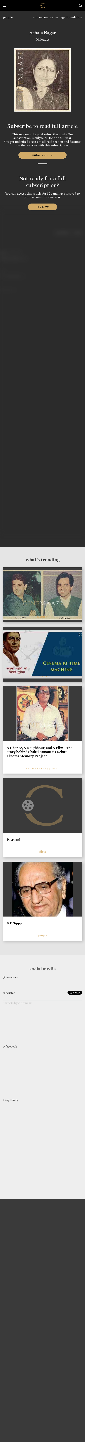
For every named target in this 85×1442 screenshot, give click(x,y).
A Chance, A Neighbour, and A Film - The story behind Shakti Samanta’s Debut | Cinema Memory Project (39, 752)
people (8, 17)
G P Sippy (14, 923)
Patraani (13, 840)
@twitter (9, 993)
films (42, 852)
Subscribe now (42, 155)
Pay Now (42, 207)
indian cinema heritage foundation (57, 17)
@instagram (10, 977)
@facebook (10, 1046)
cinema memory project (42, 768)
